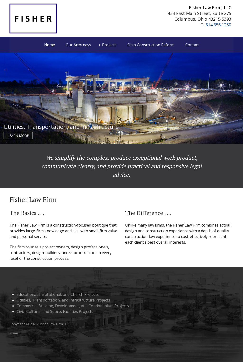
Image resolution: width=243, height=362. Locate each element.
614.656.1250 (218, 25)
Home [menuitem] (49, 44)
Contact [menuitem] (192, 44)
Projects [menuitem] (109, 44)
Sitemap (14, 333)
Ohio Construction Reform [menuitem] (150, 44)
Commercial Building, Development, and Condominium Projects (73, 305)
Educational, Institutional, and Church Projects (58, 294)
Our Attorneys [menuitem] (78, 44)
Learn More (18, 135)
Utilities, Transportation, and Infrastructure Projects (63, 300)
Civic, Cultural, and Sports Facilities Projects (55, 311)
